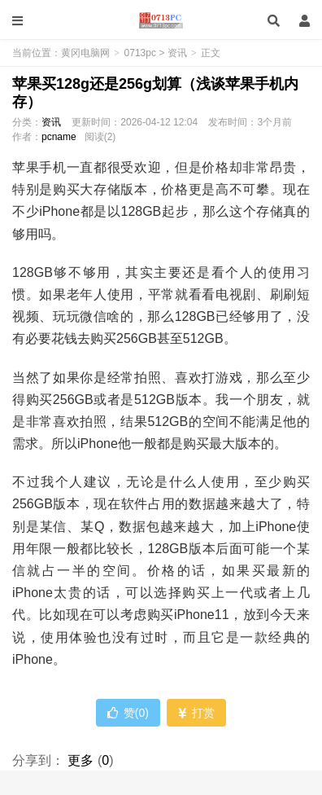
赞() (128, 712)
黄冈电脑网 (160, 20)
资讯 (177, 53)
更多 (80, 760)
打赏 (196, 712)
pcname (58, 137)
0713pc (140, 53)
